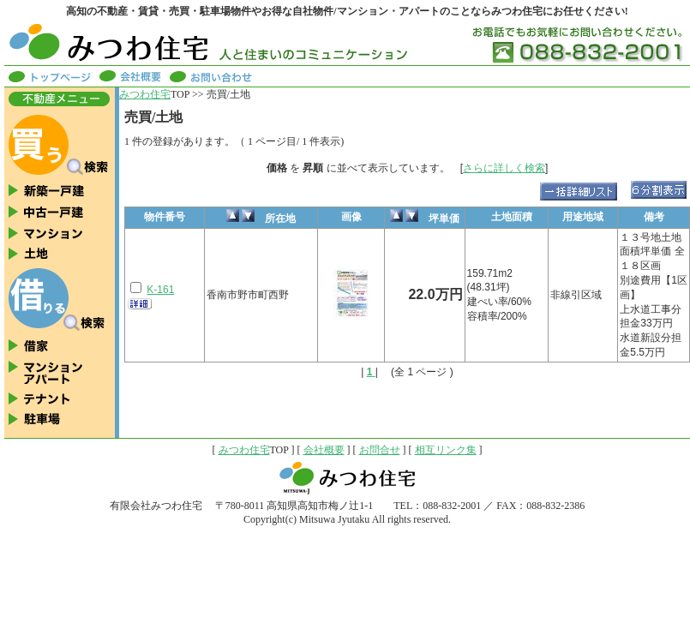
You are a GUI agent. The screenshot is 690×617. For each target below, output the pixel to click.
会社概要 (324, 450)
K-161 (160, 290)
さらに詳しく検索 (504, 168)
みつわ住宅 (145, 94)
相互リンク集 (446, 450)
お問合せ (379, 450)
